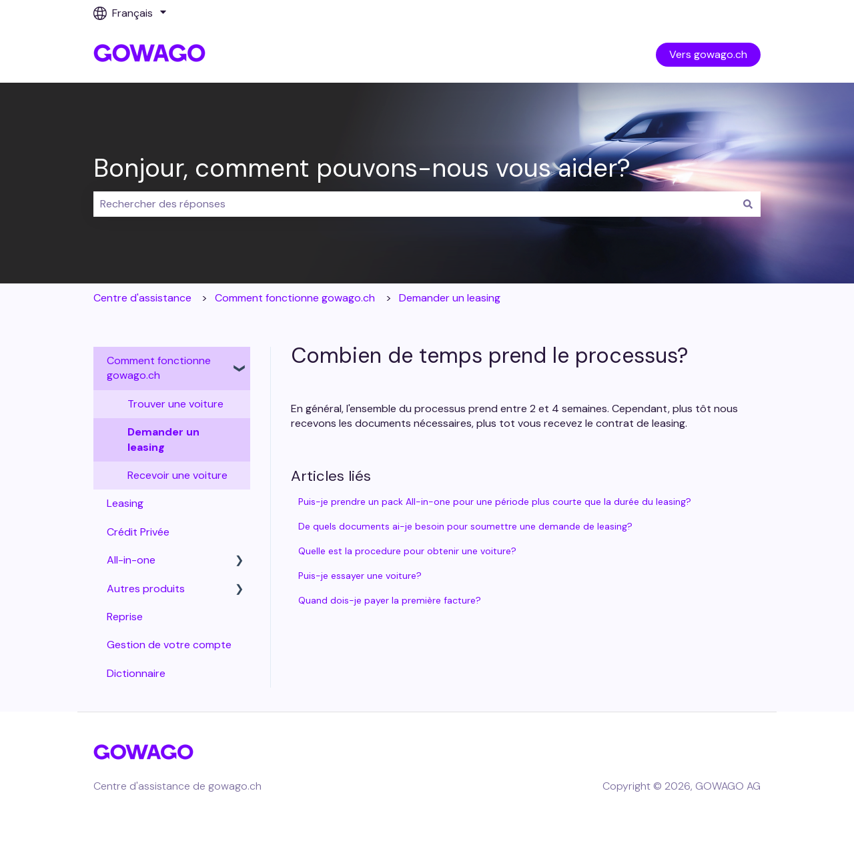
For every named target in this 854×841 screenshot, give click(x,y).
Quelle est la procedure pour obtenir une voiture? (407, 551)
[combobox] (414, 204)
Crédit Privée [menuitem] (138, 532)
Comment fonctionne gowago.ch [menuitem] (159, 367)
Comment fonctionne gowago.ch (295, 298)
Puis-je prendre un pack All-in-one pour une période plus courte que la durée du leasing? (494, 502)
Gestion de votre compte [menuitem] (169, 645)
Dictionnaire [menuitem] (136, 673)
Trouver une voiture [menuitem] (175, 404)
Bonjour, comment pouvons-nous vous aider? (361, 168)
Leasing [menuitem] (125, 503)
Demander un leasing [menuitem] (163, 439)
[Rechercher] (748, 204)
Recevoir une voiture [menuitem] (177, 475)
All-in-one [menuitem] (131, 560)
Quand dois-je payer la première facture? (389, 600)
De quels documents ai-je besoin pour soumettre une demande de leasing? (465, 526)
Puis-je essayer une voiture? (360, 576)
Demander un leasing (449, 298)
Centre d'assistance (142, 298)
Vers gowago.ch (708, 54)
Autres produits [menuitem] (146, 589)
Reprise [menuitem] (125, 617)
